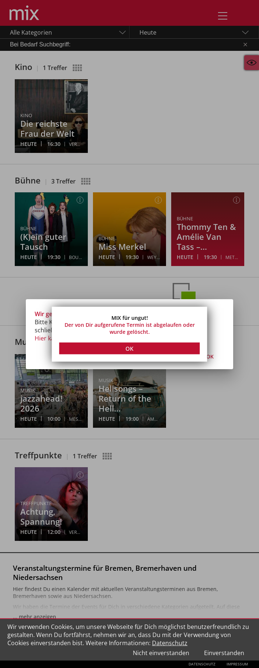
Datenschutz (169, 643)
